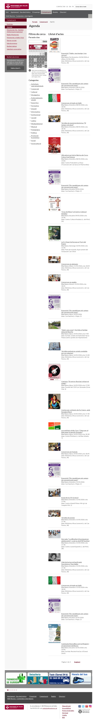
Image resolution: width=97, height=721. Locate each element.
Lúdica (33, 121)
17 (46, 60)
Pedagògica (35, 130)
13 (35, 60)
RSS (90, 16)
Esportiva (34, 103)
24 (46, 63)
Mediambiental (36, 124)
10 (46, 57)
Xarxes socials (12, 40)
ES (67, 6)
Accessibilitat (66, 708)
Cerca (45, 41)
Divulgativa (35, 95)
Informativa (35, 112)
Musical (34, 127)
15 (40, 60)
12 (33, 60)
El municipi (36, 12)
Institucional (35, 115)
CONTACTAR (60, 6)
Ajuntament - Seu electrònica (20, 12)
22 (40, 63)
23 (43, 63)
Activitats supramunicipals (37, 85)
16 (43, 60)
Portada (34, 22)
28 (38, 66)
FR (73, 6)
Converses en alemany (69, 264)
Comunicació (46, 12)
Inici (7, 12)
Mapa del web (66, 706)
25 (30, 66)
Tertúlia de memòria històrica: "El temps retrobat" (73, 124)
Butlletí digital (12, 46)
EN (70, 6)
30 (43, 66)
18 (30, 63)
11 (30, 60)
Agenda (9, 27)
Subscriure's (15, 68)
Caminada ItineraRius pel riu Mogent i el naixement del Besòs (75, 645)
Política (34, 133)
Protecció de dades (68, 710)
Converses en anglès (69, 282)
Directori (63, 12)
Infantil (33, 109)
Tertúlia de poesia (68, 518)
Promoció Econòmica (35, 136)
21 (38, 63)
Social (33, 140)
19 (33, 63)
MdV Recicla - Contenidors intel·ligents (19, 16)
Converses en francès (69, 452)
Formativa (35, 106)
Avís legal (65, 713)
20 (35, 63)
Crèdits (64, 715)
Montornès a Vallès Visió (15, 37)
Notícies (10, 24)
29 (40, 66)
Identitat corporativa (14, 49)
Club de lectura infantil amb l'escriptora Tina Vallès (71, 563)
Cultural (34, 92)
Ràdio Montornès (13, 35)
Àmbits (55, 12)
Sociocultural (36, 143)
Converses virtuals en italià (71, 103)
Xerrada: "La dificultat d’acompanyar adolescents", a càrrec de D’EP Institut (75, 540)
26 (33, 66)
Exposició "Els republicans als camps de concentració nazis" (74, 84)
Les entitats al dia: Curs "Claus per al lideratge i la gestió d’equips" (74, 431)
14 (38, 60)
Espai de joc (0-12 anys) (69, 498)
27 (35, 66)
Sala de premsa (12, 43)
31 (46, 66)
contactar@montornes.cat (49, 708)
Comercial (35, 89)
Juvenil (33, 118)
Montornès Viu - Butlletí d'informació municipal (15, 31)
